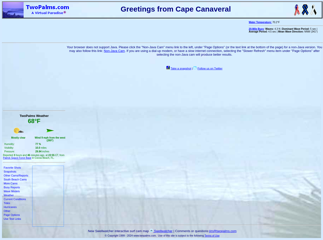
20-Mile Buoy (256, 29)
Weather (9, 195)
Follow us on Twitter (209, 68)
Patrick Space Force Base (17, 158)
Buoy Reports (12, 187)
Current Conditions (15, 199)
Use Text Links (12, 218)
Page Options (12, 214)
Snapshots (10, 171)
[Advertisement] (125, 31)
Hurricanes (10, 207)
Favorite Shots (12, 167)
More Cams (10, 183)
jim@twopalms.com (222, 231)
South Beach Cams (15, 179)
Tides (7, 203)
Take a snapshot (181, 68)
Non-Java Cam (114, 51)
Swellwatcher (161, 231)
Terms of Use (212, 235)
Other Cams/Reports (16, 175)
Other (7, 210)
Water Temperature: (260, 22)
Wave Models (12, 191)
